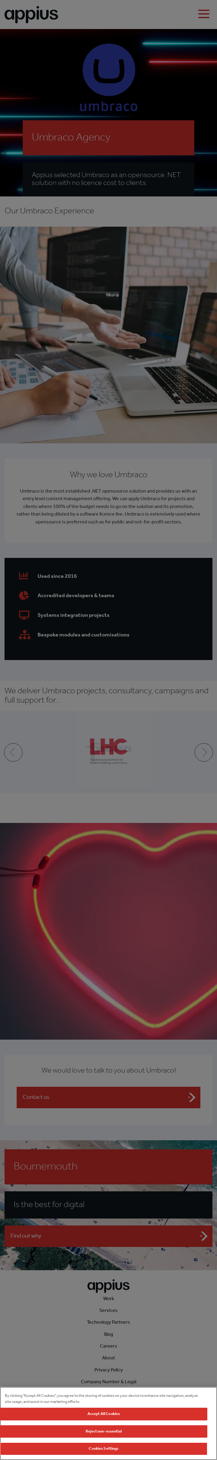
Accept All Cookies (103, 1414)
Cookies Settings (103, 1448)
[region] (108, 1423)
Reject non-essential (104, 1431)
